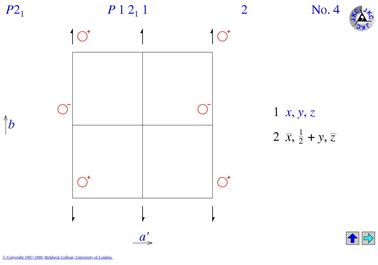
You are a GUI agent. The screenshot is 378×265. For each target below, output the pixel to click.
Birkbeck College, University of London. (79, 257)
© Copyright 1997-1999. (23, 257)
